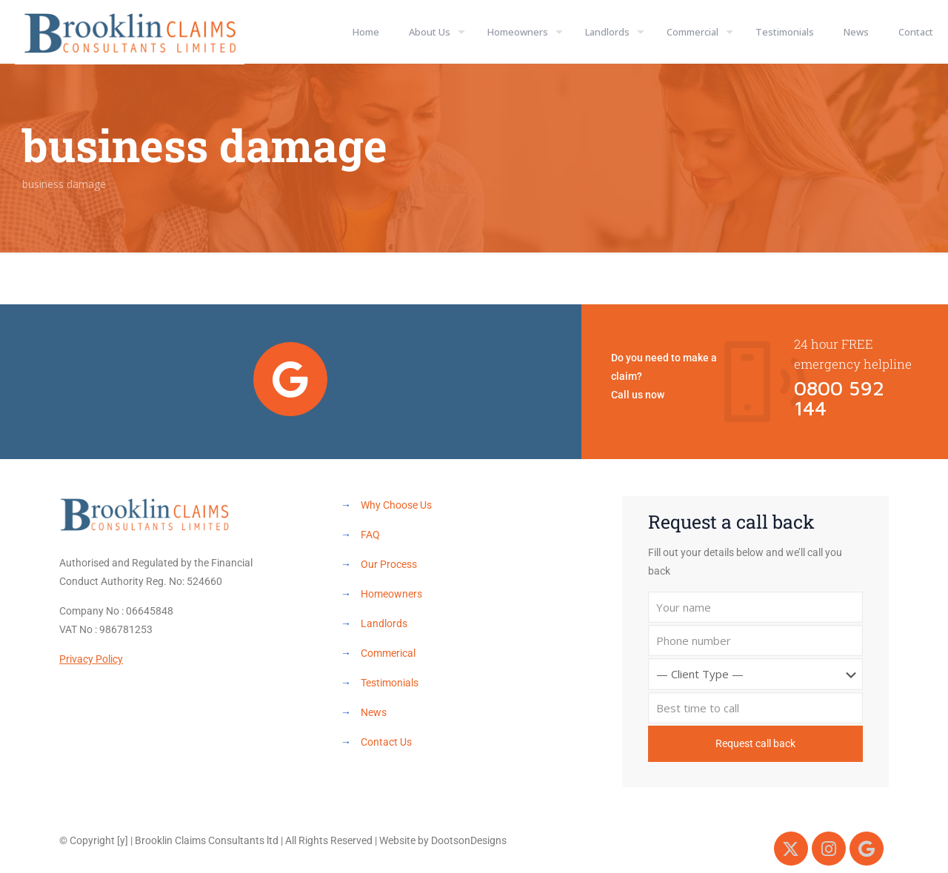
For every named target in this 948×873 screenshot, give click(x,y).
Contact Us (386, 742)
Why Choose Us (396, 505)
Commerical (388, 653)
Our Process (389, 564)
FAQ (370, 535)
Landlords (384, 623)
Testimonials (389, 683)
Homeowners (391, 594)
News (374, 712)
